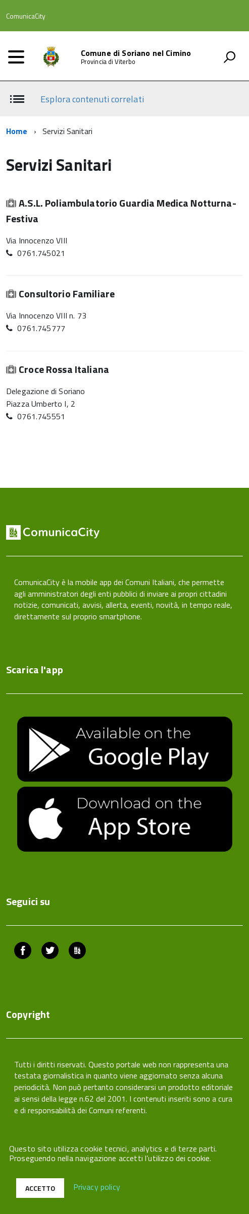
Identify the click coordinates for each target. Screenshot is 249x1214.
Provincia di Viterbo (108, 61)
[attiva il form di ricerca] (229, 57)
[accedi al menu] (16, 57)
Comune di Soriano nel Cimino (136, 53)
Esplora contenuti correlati (91, 99)
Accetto (40, 1188)
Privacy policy (96, 1187)
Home (17, 131)
